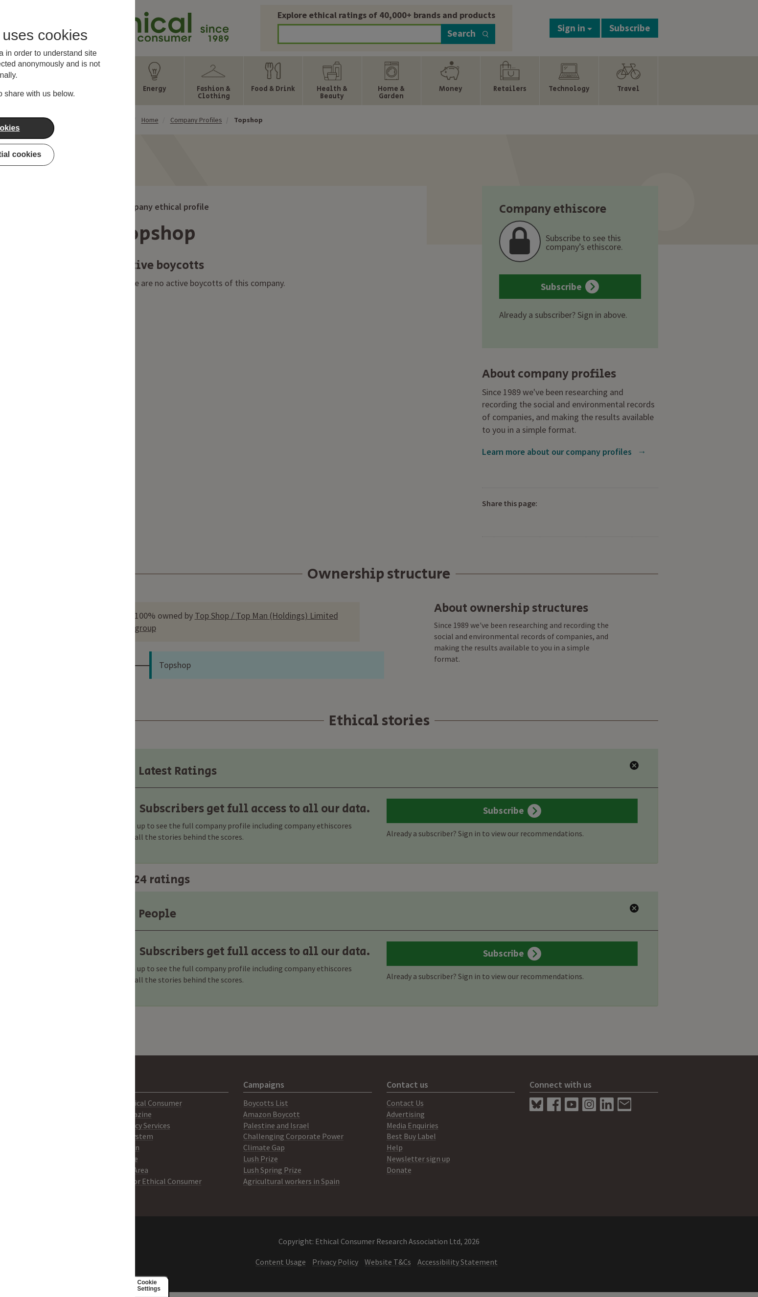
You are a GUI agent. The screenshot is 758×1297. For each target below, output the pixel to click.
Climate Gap (264, 1147)
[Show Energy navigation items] (154, 80)
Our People (119, 1158)
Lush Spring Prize (272, 1170)
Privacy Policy (335, 1262)
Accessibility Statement (457, 1262)
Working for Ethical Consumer (151, 1181)
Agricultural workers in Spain (291, 1181)
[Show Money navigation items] (450, 80)
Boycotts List (265, 1103)
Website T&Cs (388, 1262)
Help (395, 1147)
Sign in (574, 28)
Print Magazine (126, 1114)
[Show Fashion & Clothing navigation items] (213, 80)
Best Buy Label (411, 1136)
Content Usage (280, 1262)
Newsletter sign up (418, 1158)
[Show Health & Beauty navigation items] (332, 80)
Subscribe (629, 28)
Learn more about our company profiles (564, 451)
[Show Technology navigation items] (569, 80)
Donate (399, 1170)
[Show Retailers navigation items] (510, 80)
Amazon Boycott (271, 1114)
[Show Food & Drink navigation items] (273, 80)
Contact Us (405, 1103)
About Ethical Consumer (141, 1103)
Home (150, 119)
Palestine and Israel (276, 1125)
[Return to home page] (164, 26)
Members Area (124, 1170)
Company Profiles (196, 119)
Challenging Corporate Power (293, 1136)
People (148, 913)
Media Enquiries (412, 1125)
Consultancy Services (135, 1125)
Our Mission (119, 1147)
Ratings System (126, 1136)
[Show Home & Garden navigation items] (391, 80)
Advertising (406, 1114)
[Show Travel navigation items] (628, 80)
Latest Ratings (168, 771)
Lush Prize (260, 1158)
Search (468, 33)
